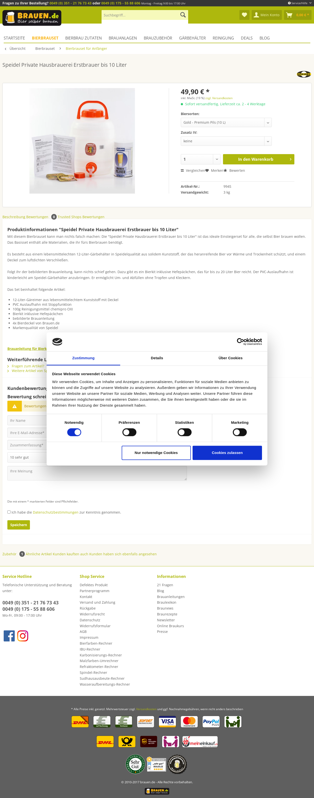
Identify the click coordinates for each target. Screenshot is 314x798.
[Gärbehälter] (192, 38)
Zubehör (14, 554)
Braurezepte (167, 614)
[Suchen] (183, 15)
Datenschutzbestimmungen (55, 512)
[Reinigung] (223, 38)
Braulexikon (166, 602)
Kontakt (86, 596)
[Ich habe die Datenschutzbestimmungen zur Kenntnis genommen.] (9, 512)
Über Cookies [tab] (231, 358)
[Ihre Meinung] (97, 473)
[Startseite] (16, 38)
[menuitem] (145, 17)
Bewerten (234, 170)
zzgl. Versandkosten (219, 98)
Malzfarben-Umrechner (99, 660)
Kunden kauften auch (70, 554)
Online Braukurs (170, 626)
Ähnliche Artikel (39, 554)
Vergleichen (193, 170)
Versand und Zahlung (97, 602)
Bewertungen (42, 216)
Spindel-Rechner (93, 672)
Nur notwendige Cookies (156, 453)
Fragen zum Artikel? (25, 366)
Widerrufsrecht (92, 614)
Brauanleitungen (171, 596)
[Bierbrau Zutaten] (83, 38)
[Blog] (264, 38)
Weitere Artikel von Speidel (31, 370)
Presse (162, 631)
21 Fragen (165, 585)
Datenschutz (90, 620)
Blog (160, 590)
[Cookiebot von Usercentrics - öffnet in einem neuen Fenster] (240, 342)
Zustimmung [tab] (83, 358)
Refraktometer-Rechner (99, 666)
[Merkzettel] (244, 15)
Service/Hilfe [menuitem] (298, 3)
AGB (83, 631)
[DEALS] (246, 38)
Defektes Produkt (94, 585)
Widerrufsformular (95, 626)
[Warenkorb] (298, 15)
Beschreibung (13, 216)
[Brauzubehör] (158, 38)
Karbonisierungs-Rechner (101, 655)
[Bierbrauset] (45, 38)
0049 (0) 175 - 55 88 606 (120, 3)
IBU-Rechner (90, 649)
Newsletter (166, 620)
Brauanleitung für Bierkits (29, 348)
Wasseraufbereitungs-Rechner (105, 684)
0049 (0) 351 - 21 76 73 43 (71, 3)
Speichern (18, 524)
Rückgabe (88, 608)
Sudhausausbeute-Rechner (102, 678)
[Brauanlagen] (122, 38)
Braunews (165, 608)
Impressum (89, 637)
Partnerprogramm (94, 590)
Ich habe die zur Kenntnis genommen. (66, 512)
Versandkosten (146, 709)
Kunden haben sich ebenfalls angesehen (123, 554)
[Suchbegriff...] (145, 15)
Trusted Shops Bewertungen (81, 216)
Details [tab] (157, 358)
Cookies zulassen (227, 453)
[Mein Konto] (267, 15)
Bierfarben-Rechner (96, 643)
